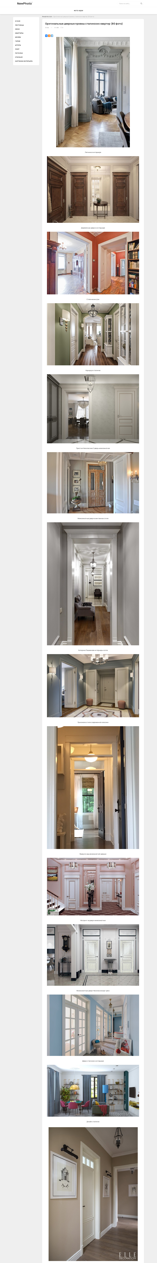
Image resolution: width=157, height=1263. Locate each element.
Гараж (17, 41)
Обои (17, 29)
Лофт (17, 49)
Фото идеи (78, 11)
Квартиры (19, 33)
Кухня (17, 21)
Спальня (19, 57)
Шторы (18, 45)
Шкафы (18, 37)
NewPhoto (24, 3)
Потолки (19, 53)
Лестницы (19, 25)
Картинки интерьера (24, 61)
